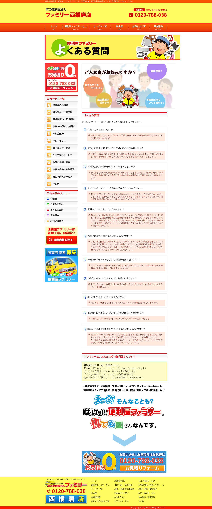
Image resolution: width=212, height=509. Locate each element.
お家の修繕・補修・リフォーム (151, 485)
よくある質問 (56, 210)
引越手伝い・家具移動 (63, 119)
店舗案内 (158, 27)
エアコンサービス (61, 148)
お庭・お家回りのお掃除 (124, 489)
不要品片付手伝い (121, 493)
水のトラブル (59, 141)
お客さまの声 (139, 27)
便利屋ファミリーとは (75, 27)
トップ (53, 27)
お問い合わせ (56, 221)
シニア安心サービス (62, 155)
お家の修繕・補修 (61, 162)
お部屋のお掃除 (60, 105)
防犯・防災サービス (62, 176)
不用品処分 (58, 133)
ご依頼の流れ (56, 204)
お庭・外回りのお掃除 (63, 126)
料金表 (119, 27)
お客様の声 (95, 497)
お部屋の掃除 (119, 481)
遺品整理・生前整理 (62, 112)
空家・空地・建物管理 (63, 169)
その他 (56, 184)
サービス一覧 (100, 27)
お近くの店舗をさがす (100, 501)
